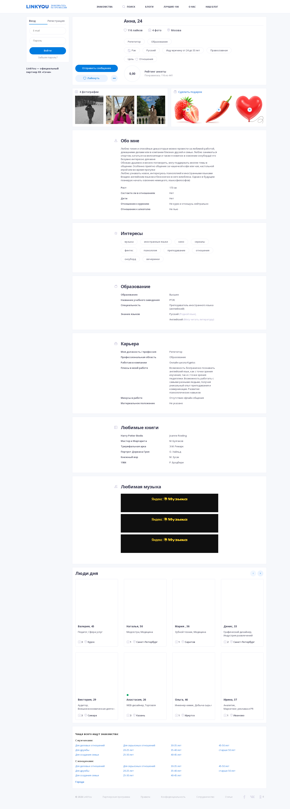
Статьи (228, 796)
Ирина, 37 (230, 699)
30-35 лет (176, 745)
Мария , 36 (182, 626)
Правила (145, 796)
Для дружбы (82, 750)
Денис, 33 (230, 626)
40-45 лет (176, 754)
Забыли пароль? (48, 57)
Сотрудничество (205, 796)
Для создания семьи (87, 754)
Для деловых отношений (90, 745)
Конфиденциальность (173, 796)
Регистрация (56, 21)
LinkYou (88, 796)
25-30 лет (128, 754)
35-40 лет (176, 750)
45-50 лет (224, 745)
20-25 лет (128, 750)
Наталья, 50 (135, 626)
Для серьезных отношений (139, 745)
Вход (32, 21)
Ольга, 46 (181, 699)
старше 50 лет (227, 750)
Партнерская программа (116, 796)
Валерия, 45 (86, 626)
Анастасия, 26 (136, 699)
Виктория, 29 (87, 699)
